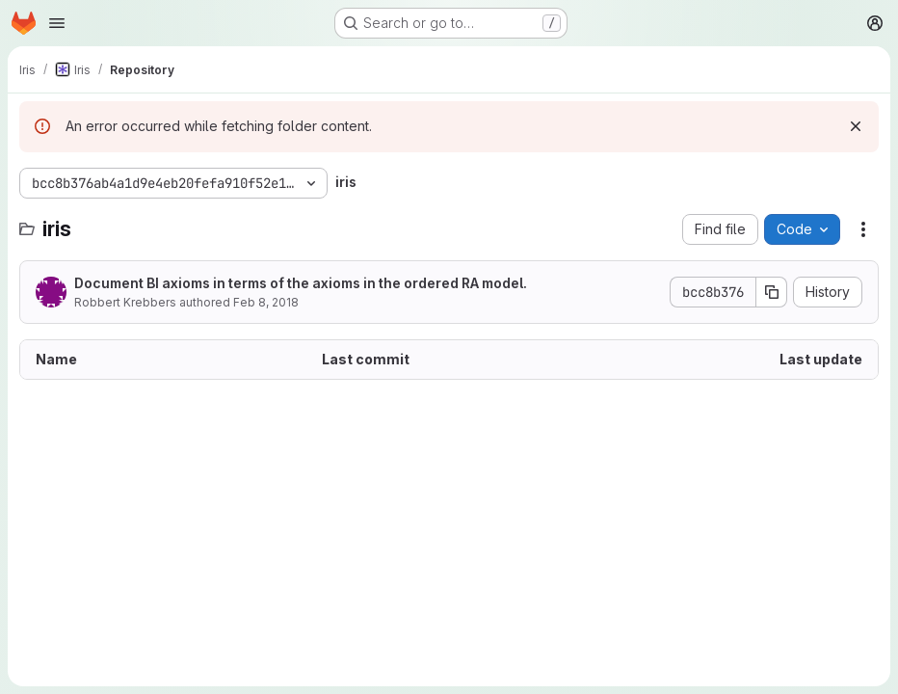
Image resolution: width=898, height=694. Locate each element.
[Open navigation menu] (56, 23)
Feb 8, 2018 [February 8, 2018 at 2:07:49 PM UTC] (266, 302)
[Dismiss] (855, 126)
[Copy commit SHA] (771, 292)
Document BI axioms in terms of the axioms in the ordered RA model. (300, 283)
